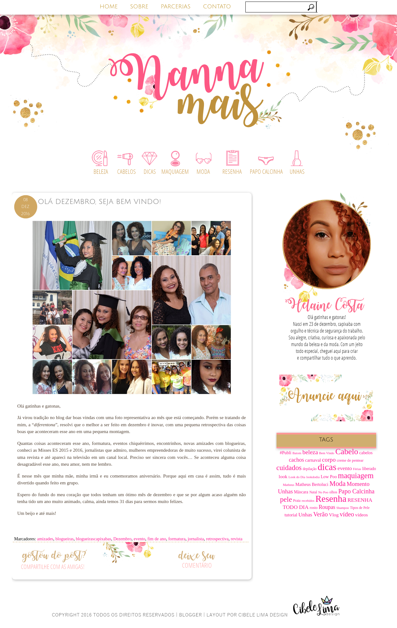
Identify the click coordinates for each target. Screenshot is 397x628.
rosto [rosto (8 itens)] (314, 508)
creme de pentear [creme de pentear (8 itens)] (350, 460)
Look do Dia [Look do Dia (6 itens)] (296, 477)
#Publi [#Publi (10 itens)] (285, 452)
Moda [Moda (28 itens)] (337, 483)
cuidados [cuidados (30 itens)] (289, 468)
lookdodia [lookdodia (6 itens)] (313, 477)
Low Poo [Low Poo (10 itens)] (329, 476)
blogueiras (64, 539)
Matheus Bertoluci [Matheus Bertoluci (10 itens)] (311, 484)
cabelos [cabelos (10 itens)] (366, 452)
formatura (176, 539)
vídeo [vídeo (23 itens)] (347, 514)
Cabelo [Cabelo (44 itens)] (346, 451)
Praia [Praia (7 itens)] (296, 501)
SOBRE (139, 6)
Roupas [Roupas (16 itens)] (327, 507)
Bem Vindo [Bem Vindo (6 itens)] (326, 453)
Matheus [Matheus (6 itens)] (288, 485)
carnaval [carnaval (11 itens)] (313, 460)
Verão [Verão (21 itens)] (320, 514)
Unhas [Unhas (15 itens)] (305, 515)
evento (139, 539)
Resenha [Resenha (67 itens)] (330, 499)
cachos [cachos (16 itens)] (296, 460)
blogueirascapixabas (93, 539)
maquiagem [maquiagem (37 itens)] (356, 475)
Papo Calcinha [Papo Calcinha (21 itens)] (356, 491)
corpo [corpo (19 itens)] (329, 459)
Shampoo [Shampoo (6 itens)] (342, 508)
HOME (109, 6)
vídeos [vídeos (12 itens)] (361, 514)
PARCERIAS (176, 6)
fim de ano (157, 539)
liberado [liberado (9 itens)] (369, 468)
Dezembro (122, 539)
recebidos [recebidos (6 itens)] (308, 500)
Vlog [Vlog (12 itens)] (333, 514)
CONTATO (217, 6)
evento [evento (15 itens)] (345, 468)
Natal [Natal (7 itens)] (313, 492)
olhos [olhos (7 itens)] (333, 492)
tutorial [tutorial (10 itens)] (291, 514)
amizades (45, 539)
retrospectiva (217, 539)
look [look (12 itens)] (283, 476)
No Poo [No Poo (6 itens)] (323, 492)
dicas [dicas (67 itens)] (327, 467)
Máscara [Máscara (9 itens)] (301, 492)
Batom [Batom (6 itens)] (296, 453)
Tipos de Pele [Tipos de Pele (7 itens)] (360, 508)
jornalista (196, 539)
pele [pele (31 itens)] (286, 499)
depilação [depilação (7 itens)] (309, 469)
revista (236, 539)
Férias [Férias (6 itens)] (357, 469)
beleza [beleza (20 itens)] (310, 452)
